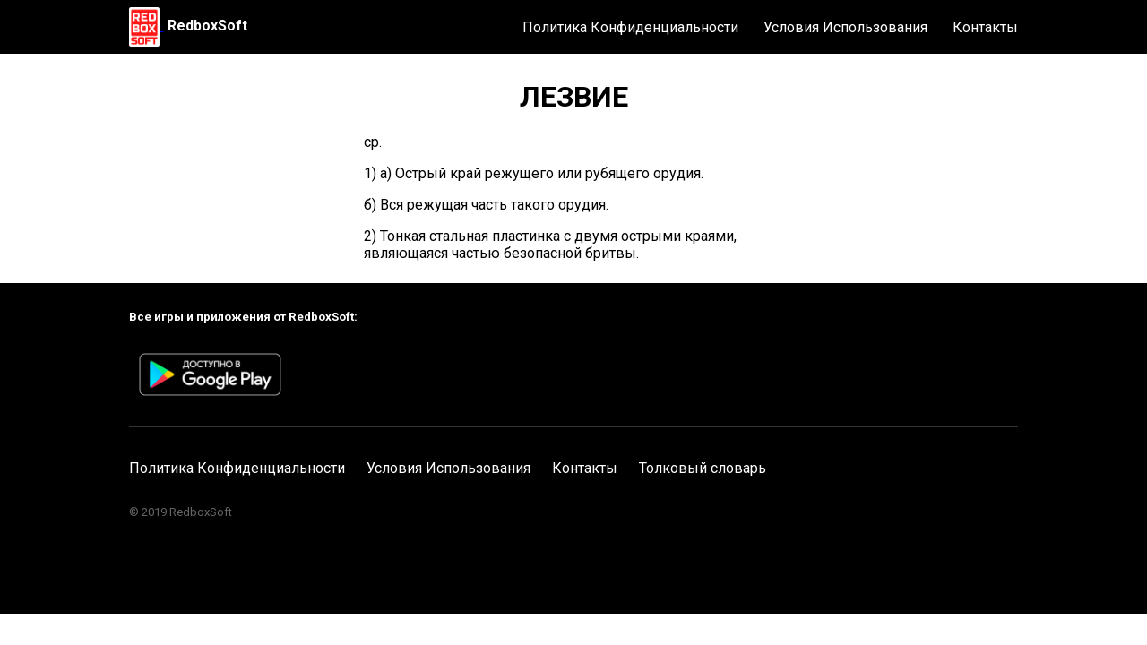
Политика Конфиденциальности (630, 27)
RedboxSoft (207, 25)
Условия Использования (845, 27)
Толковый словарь (702, 468)
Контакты (985, 27)
